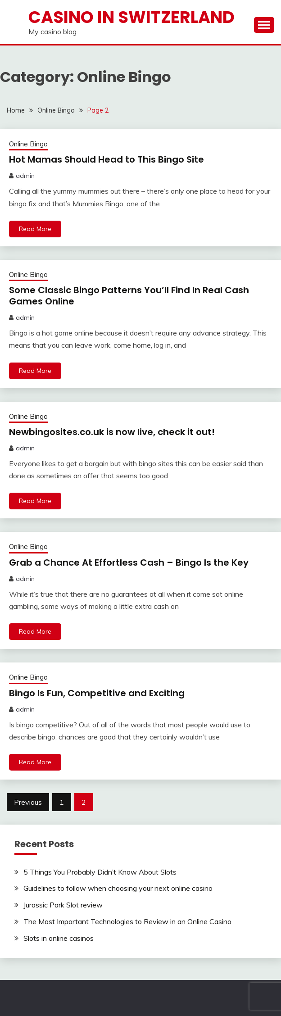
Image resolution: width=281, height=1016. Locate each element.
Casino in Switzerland (131, 17)
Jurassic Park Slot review (63, 904)
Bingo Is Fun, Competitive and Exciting (97, 693)
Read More (35, 229)
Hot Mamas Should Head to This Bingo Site (106, 159)
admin (25, 176)
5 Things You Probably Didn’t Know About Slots (100, 871)
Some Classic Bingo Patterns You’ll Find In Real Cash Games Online (129, 296)
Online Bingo (28, 144)
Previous (28, 802)
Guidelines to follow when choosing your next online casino (118, 888)
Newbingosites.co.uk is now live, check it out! (112, 432)
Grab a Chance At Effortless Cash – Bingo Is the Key (129, 562)
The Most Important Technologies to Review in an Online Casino (127, 921)
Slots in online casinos (58, 938)
